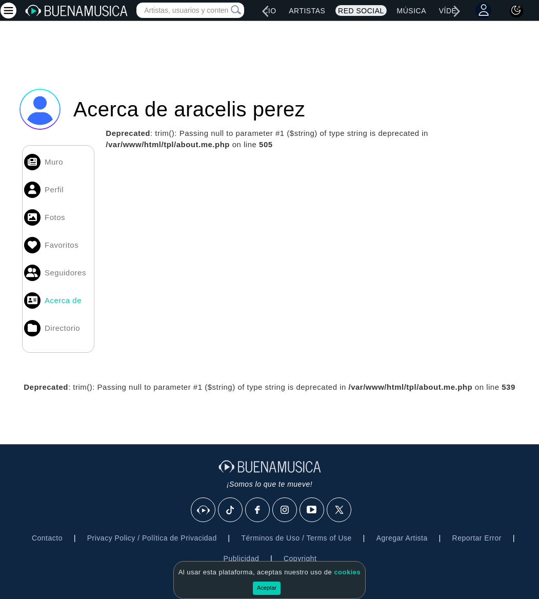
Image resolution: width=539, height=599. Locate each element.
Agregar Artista (402, 538)
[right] (456, 11)
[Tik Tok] (230, 510)
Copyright (300, 558)
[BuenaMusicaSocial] (203, 510)
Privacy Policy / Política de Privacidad (152, 538)
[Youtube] (312, 510)
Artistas (307, 11)
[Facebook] (258, 510)
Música (411, 11)
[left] (265, 11)
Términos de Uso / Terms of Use (296, 538)
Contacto (47, 538)
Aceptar (266, 588)
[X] (339, 510)
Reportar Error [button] (477, 538)
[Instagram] (285, 510)
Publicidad (241, 558)
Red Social (361, 11)
